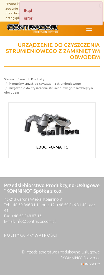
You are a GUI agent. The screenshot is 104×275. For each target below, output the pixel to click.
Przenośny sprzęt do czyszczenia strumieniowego (45, 83)
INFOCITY (92, 264)
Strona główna (15, 79)
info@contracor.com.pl (35, 221)
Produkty (37, 79)
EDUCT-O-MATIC (52, 147)
